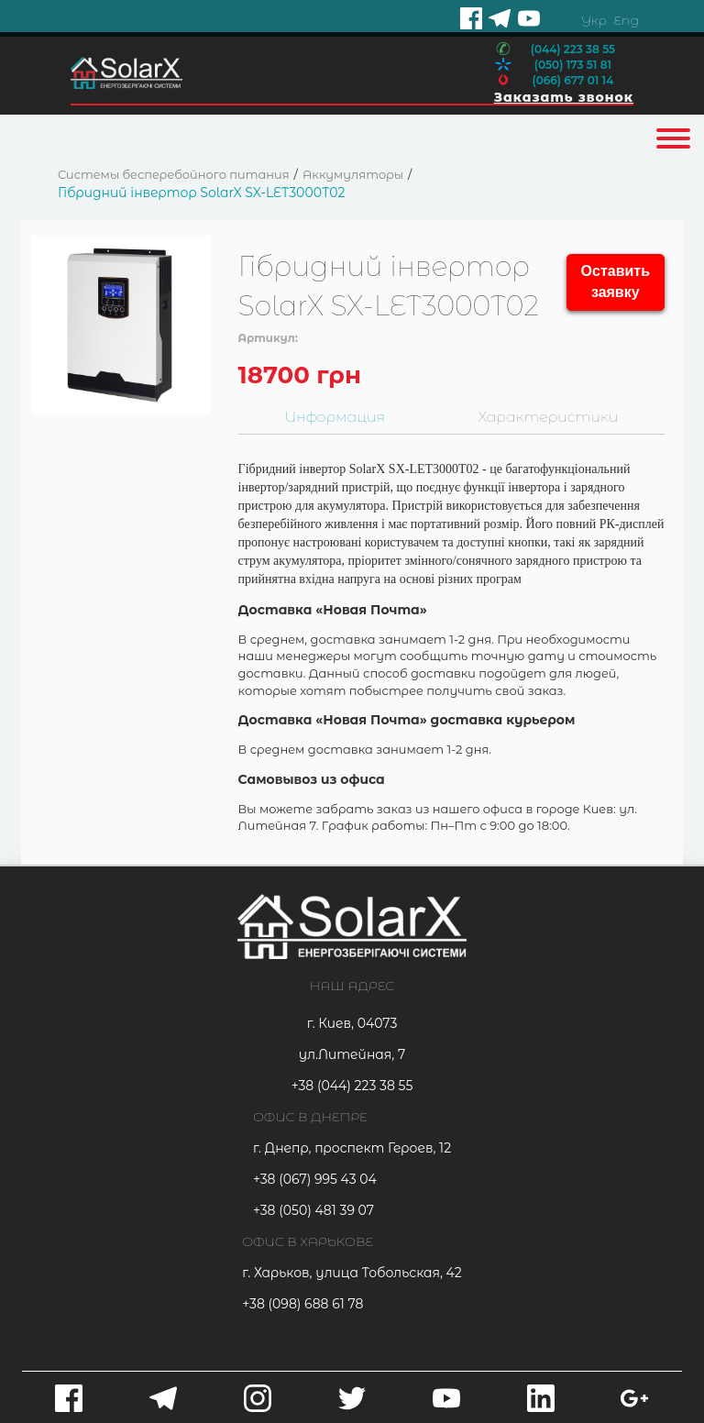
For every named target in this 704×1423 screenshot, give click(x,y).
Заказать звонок (563, 97)
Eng (625, 20)
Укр (594, 20)
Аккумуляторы (352, 174)
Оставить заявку (615, 281)
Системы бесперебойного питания (174, 174)
